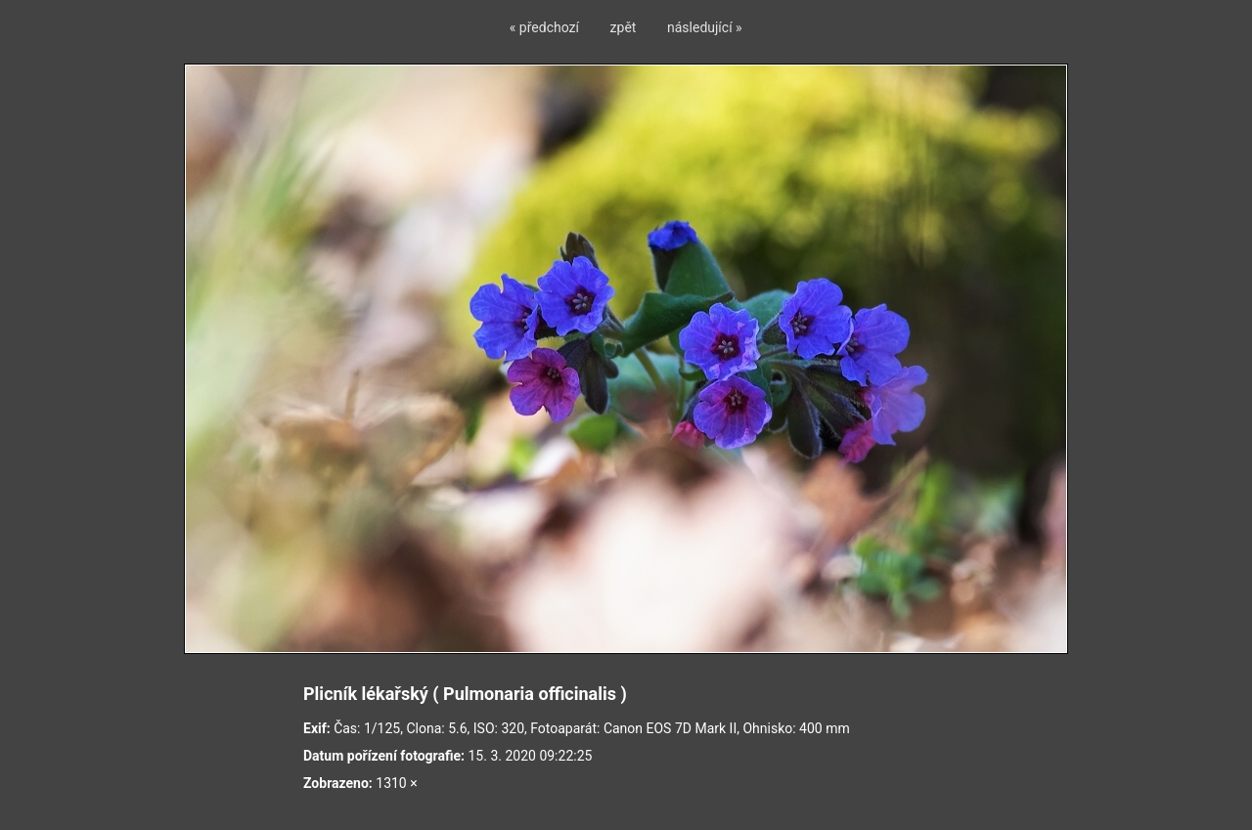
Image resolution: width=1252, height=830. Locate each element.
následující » (704, 27)
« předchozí (544, 27)
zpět (623, 27)
